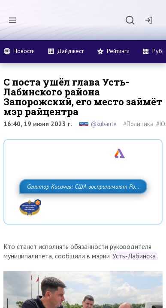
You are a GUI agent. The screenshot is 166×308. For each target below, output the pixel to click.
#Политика (138, 124)
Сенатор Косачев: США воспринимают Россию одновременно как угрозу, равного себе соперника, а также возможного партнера (82, 205)
